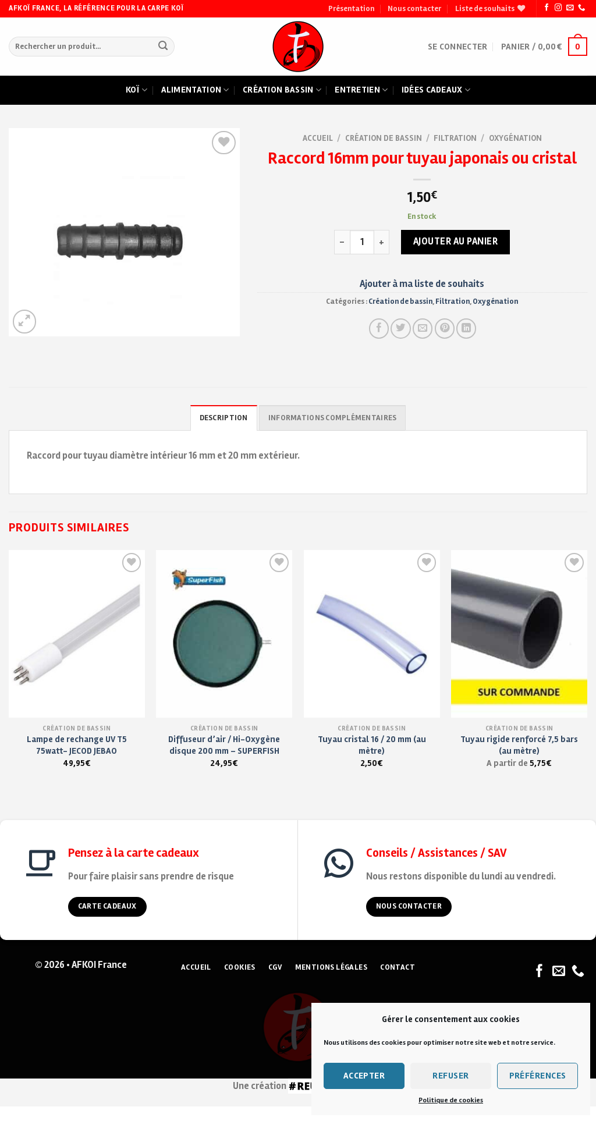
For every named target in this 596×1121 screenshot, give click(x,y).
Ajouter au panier (455, 241)
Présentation (351, 8)
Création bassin (282, 90)
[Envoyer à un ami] (422, 328)
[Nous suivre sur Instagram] (558, 8)
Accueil (318, 138)
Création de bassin (383, 138)
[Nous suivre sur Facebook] (546, 8)
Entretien (361, 90)
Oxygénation (515, 138)
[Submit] (163, 47)
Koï (136, 90)
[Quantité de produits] (362, 242)
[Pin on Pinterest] (445, 328)
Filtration (455, 138)
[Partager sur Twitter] (400, 328)
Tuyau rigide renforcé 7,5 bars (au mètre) (519, 744)
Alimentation (195, 90)
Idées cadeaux (436, 90)
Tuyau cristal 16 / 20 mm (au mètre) (372, 744)
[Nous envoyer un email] (569, 8)
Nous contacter (414, 8)
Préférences (537, 1075)
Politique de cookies (450, 1100)
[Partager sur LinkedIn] (466, 328)
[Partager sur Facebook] (379, 328)
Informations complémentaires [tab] (332, 418)
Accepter (364, 1075)
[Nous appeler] (581, 8)
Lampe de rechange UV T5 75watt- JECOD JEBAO (77, 744)
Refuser (450, 1075)
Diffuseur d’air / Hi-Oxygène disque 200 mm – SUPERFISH (224, 744)
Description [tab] (224, 418)
